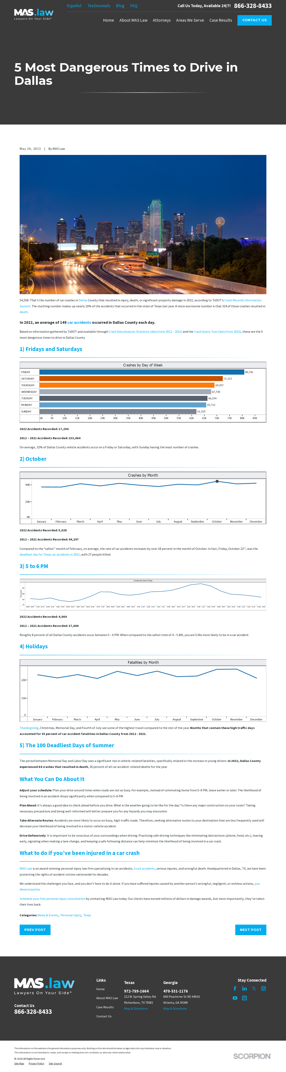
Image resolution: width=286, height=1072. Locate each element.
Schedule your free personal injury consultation (52, 899)
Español (74, 5)
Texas (87, 915)
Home (100, 989)
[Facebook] (235, 988)
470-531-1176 (175, 991)
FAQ (133, 5)
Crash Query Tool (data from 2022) (217, 331)
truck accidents (144, 868)
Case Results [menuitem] (220, 20)
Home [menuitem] (108, 20)
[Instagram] (263, 988)
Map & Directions (136, 1008)
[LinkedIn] (244, 988)
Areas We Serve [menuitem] (190, 20)
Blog (120, 5)
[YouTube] (235, 998)
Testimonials (98, 5)
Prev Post (35, 930)
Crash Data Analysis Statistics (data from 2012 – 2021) (145, 331)
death (24, 312)
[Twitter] (254, 988)
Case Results (105, 1007)
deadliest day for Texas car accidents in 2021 (50, 554)
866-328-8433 (253, 6)
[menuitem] (19, 1063)
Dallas (83, 300)
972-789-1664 (136, 991)
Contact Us (254, 20)
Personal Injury (70, 915)
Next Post (250, 930)
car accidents (79, 322)
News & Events (48, 915)
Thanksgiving (29, 728)
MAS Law (26, 868)
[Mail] (244, 998)
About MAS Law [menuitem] (133, 20)
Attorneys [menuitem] (162, 20)
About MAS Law (107, 998)
